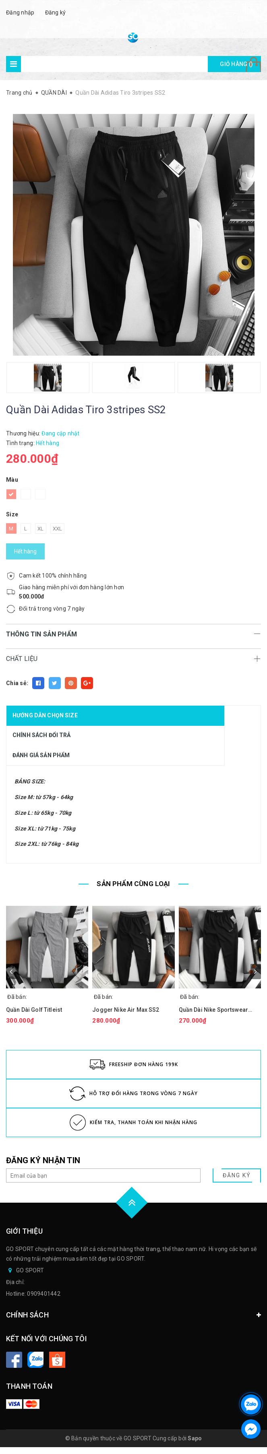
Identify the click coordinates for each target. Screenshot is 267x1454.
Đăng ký (55, 12)
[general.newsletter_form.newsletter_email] (103, 1175)
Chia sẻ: (17, 683)
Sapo (195, 1438)
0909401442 (43, 1293)
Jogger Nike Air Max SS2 (125, 1010)
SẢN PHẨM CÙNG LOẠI (133, 884)
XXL (57, 529)
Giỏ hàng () (236, 64)
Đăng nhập (20, 12)
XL (40, 529)
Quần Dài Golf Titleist (34, 1010)
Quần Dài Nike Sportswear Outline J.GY (213, 1010)
